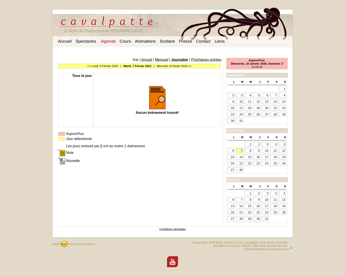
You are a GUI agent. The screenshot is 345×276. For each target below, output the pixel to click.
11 (249, 101)
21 (275, 108)
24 (240, 114)
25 (249, 114)
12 (258, 101)
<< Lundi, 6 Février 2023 (102, 66)
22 (283, 108)
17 (240, 108)
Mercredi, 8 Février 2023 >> (174, 66)
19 (258, 108)
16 (232, 108)
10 (240, 101)
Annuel (146, 60)
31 (240, 120)
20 (266, 108)
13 (266, 101)
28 (275, 114)
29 (283, 114)
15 (283, 101)
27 (266, 114)
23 (232, 114)
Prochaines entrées (206, 60)
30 (232, 120)
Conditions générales (172, 229)
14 (275, 101)
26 (258, 114)
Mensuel (161, 60)
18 (249, 108)
